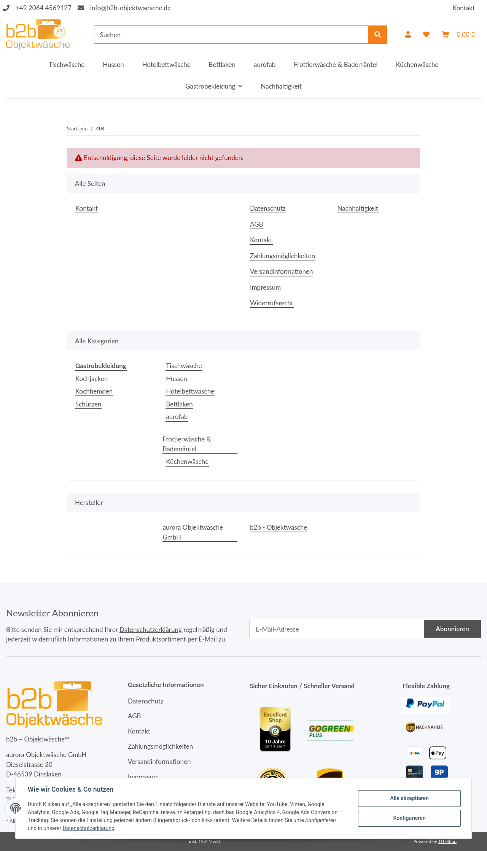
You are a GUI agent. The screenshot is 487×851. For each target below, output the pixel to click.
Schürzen (88, 404)
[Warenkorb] (458, 35)
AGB (256, 224)
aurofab (177, 417)
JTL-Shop (447, 841)
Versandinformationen (281, 271)
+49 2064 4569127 (44, 8)
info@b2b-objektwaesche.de (130, 8)
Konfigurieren (409, 818)
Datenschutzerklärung (150, 629)
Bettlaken (179, 404)
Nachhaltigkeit (281, 86)
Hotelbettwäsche (190, 391)
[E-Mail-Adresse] (337, 629)
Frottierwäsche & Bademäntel (187, 444)
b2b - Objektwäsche (278, 527)
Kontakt (463, 8)
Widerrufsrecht (271, 303)
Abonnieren (452, 629)
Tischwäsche (184, 366)
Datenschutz (268, 208)
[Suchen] (231, 34)
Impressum (265, 287)
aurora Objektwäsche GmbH (193, 532)
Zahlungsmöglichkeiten (282, 256)
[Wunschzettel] (426, 35)
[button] (408, 35)
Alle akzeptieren (409, 798)
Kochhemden (94, 391)
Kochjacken (91, 379)
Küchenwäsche (187, 461)
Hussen (176, 379)
